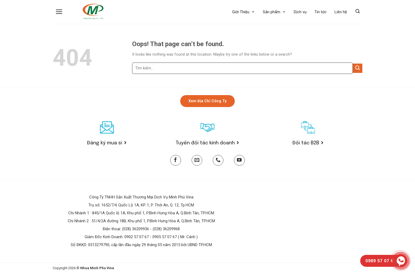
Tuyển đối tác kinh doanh (207, 143)
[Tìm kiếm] (357, 11)
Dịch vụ (300, 12)
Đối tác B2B (307, 143)
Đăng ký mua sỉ (107, 143)
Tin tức (320, 12)
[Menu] (59, 11)
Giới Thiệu (243, 12)
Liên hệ (341, 12)
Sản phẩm (274, 12)
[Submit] (357, 68)
